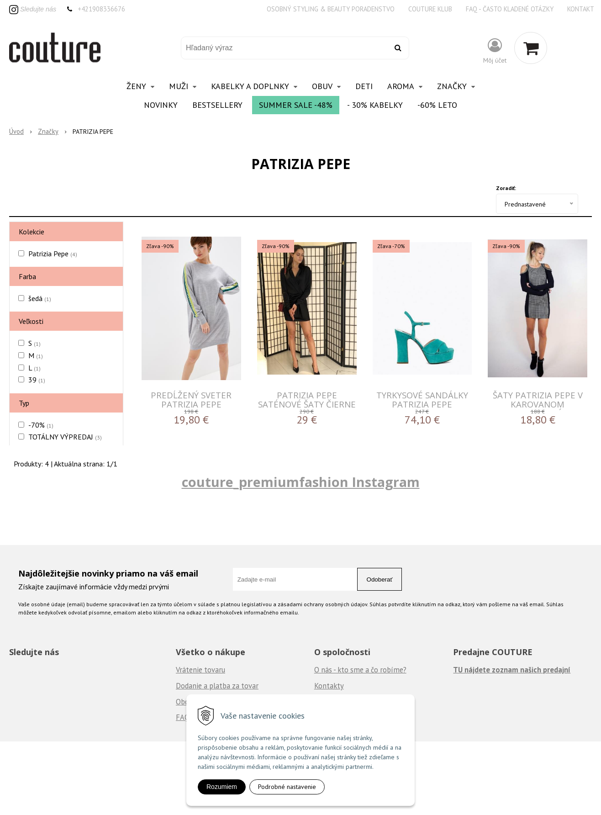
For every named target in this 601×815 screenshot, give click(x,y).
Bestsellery (217, 105)
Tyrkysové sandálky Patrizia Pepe (422, 399)
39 (36, 379)
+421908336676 (101, 9)
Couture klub (430, 9)
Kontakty (329, 686)
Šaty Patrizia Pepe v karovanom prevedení (538, 404)
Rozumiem (221, 786)
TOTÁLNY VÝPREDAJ (65, 436)
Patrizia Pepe (52, 253)
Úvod (16, 131)
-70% (40, 424)
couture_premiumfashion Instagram (301, 482)
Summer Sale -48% (295, 105)
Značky (48, 131)
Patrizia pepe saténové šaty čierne (307, 399)
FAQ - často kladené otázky (510, 9)
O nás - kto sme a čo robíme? (360, 670)
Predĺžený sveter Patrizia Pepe (191, 399)
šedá (39, 298)
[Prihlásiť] (494, 50)
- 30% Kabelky (375, 105)
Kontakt (580, 9)
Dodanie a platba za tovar (217, 686)
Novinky (161, 105)
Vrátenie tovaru (200, 670)
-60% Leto (437, 105)
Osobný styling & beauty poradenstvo (331, 9)
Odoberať (380, 579)
